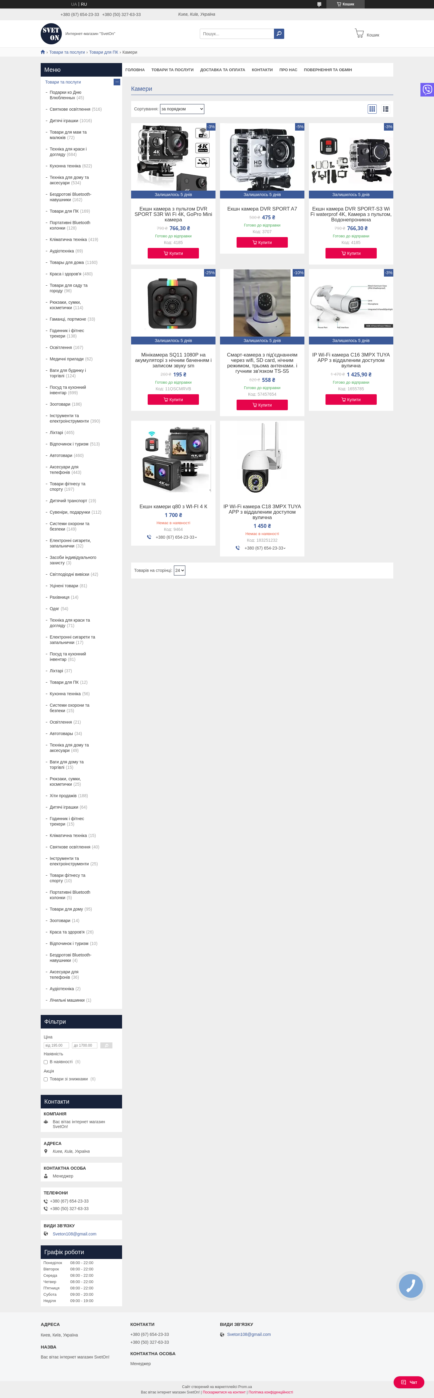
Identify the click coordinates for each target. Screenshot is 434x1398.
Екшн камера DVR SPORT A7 (262, 209)
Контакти (262, 70)
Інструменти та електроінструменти (69, 418)
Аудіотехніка (62, 251)
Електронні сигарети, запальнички (70, 543)
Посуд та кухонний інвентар (68, 390)
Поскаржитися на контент (224, 1392)
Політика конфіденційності (271, 1392)
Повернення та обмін (328, 70)
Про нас (288, 70)
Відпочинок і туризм (69, 444)
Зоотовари (60, 404)
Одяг (54, 608)
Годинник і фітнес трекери (67, 333)
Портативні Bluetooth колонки (70, 225)
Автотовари (61, 455)
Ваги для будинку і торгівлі (68, 373)
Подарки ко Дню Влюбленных (65, 95)
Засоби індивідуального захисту (73, 560)
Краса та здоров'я (67, 932)
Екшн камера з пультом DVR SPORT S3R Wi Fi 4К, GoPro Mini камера (173, 214)
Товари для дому (66, 909)
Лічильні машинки (67, 1000)
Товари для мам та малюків (68, 135)
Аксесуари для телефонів (64, 469)
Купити (176, 253)
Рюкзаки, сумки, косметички (65, 305)
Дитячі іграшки (64, 120)
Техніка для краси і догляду (68, 152)
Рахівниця (59, 597)
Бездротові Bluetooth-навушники (71, 197)
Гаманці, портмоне (68, 319)
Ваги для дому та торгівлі (66, 764)
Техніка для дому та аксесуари (69, 180)
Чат (409, 1382)
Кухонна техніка (65, 165)
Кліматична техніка (68, 239)
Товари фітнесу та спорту (67, 486)
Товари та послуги (67, 52)
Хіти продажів (63, 795)
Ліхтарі (56, 432)
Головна (135, 70)
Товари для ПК (103, 52)
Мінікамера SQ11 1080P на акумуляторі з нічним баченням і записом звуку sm (173, 360)
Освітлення (61, 347)
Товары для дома (67, 262)
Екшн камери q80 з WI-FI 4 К (173, 506)
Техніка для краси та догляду (70, 623)
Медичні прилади (66, 359)
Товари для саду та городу (69, 288)
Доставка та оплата (222, 70)
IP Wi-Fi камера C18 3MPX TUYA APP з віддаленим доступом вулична (262, 512)
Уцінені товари (64, 585)
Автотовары (61, 733)
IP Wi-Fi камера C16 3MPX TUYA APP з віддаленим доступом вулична (351, 360)
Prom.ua (245, 1387)
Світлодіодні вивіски (69, 574)
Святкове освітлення (70, 109)
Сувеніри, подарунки (70, 512)
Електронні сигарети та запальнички (72, 640)
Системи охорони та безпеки (70, 526)
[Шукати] (279, 34)
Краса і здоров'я (65, 273)
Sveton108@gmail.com (74, 1234)
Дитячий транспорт (68, 500)
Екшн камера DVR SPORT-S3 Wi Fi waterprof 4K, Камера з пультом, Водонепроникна (351, 214)
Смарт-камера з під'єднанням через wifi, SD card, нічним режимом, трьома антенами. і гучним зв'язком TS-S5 (262, 363)
